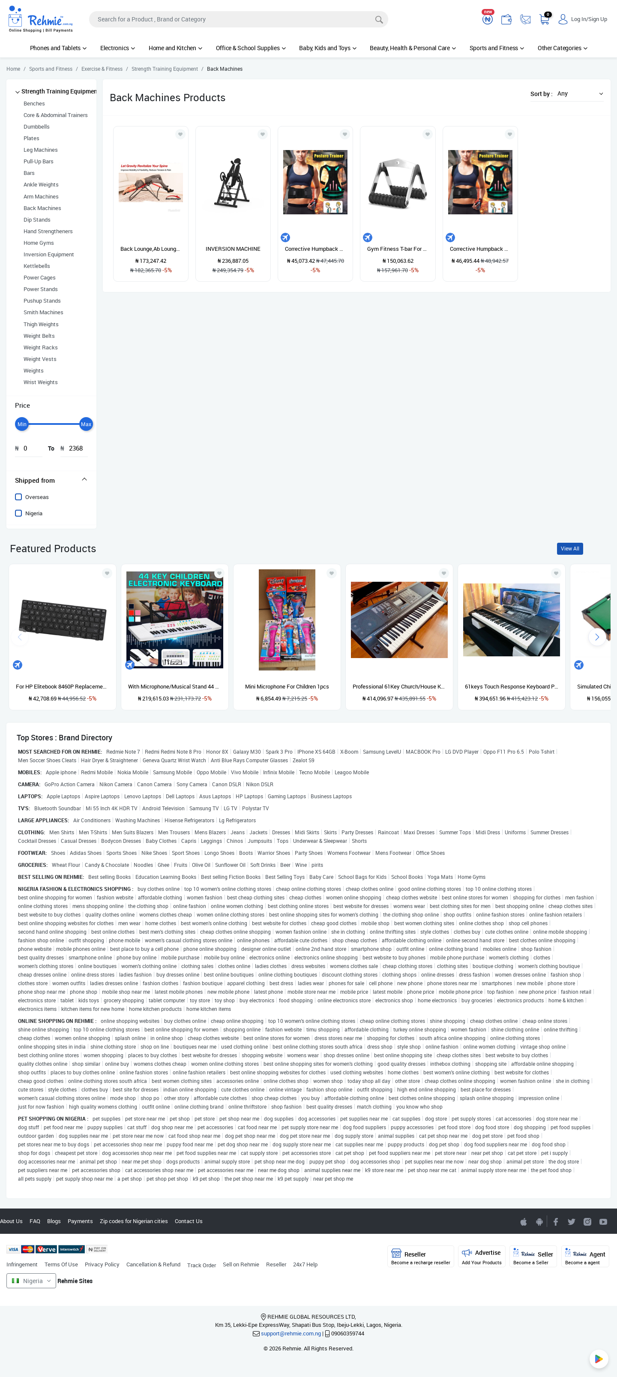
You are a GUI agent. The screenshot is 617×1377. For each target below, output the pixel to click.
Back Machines (42, 208)
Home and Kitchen (175, 48)
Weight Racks (41, 347)
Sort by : (541, 94)
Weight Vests (40, 359)
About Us (11, 1221)
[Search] (239, 19)
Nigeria (33, 513)
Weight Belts (39, 336)
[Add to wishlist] (107, 573)
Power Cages (40, 277)
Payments (80, 1221)
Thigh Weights (41, 324)
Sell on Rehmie (241, 1264)
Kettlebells (37, 266)
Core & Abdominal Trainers (56, 115)
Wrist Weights (41, 382)
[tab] (51, 480)
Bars (29, 173)
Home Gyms (39, 243)
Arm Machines (41, 196)
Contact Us (189, 1221)
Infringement (22, 1264)
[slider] (22, 424)
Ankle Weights (41, 184)
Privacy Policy (102, 1264)
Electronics (117, 48)
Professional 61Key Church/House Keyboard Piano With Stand (399, 686)
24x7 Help (305, 1264)
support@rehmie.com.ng (291, 1333)
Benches (34, 103)
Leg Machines (41, 149)
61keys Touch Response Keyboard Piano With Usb (511, 686)
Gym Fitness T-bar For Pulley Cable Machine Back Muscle (397, 249)
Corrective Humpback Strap (315, 249)
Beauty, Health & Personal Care (412, 48)
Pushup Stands (42, 300)
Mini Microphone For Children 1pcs (287, 686)
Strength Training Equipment (60, 91)
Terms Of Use (61, 1264)
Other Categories (562, 48)
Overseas (37, 497)
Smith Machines (43, 312)
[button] (578, 93)
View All (570, 548)
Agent (585, 1257)
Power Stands (41, 289)
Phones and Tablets (58, 48)
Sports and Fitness (497, 48)
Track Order (201, 1265)
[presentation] (597, 637)
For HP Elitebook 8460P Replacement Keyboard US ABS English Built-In (62, 686)
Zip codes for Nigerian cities (134, 1221)
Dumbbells (37, 126)
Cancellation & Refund (153, 1264)
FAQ (35, 1221)
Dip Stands (37, 219)
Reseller (276, 1264)
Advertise (482, 1257)
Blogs (54, 1221)
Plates (31, 138)
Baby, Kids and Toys (327, 48)
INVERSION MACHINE (233, 249)
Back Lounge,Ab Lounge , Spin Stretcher (150, 249)
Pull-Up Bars (39, 161)
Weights (34, 370)
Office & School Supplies (251, 48)
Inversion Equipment (49, 254)
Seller (533, 1257)
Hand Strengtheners (48, 231)
